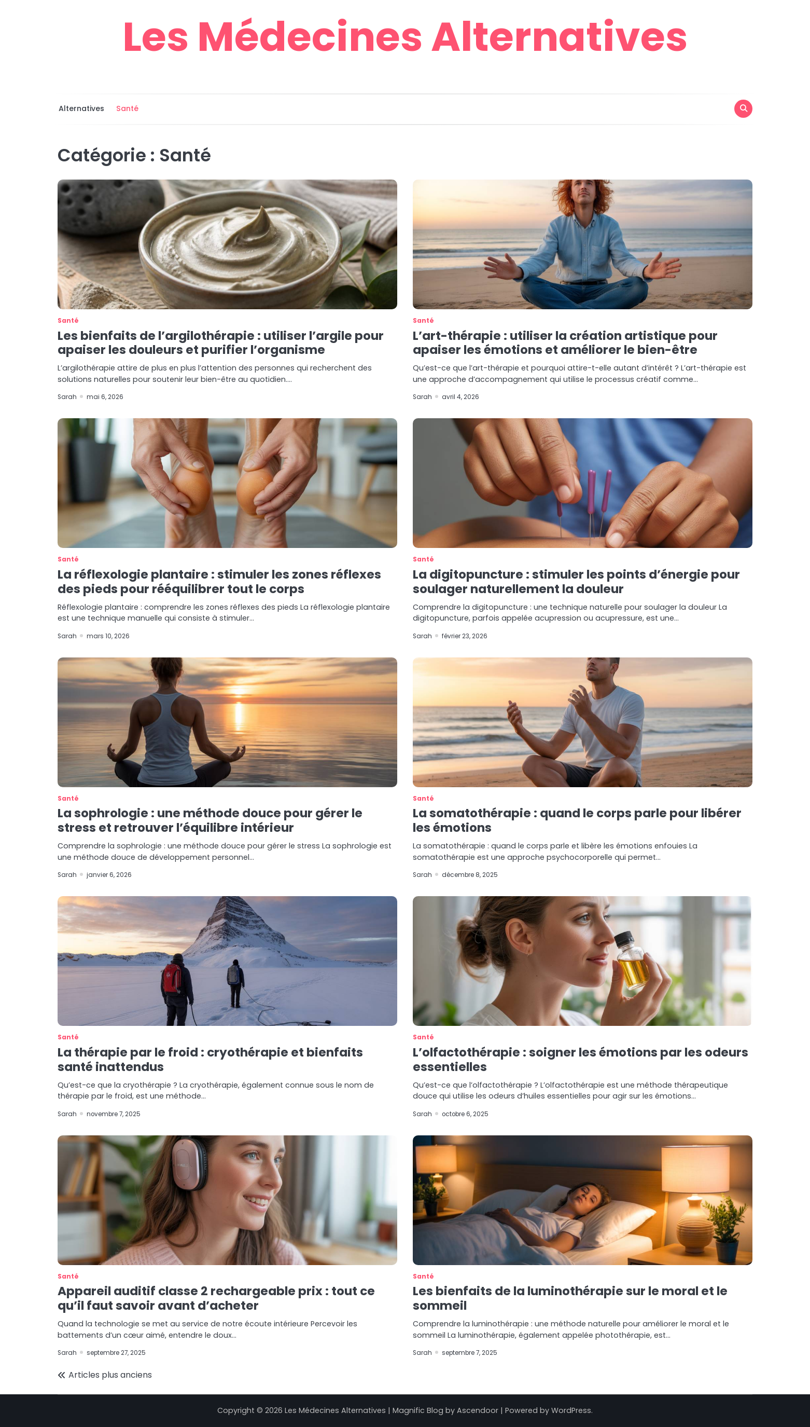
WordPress (571, 1410)
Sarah (67, 396)
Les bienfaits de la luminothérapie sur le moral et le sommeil (570, 1298)
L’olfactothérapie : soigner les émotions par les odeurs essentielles (580, 1059)
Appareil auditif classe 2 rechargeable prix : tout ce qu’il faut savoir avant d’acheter (216, 1298)
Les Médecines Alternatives (405, 36)
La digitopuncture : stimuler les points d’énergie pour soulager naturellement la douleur (576, 581)
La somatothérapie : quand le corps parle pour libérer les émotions (577, 820)
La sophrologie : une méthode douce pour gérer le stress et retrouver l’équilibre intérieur (210, 820)
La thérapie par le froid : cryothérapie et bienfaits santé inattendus (210, 1059)
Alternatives (81, 108)
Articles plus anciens (110, 1375)
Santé (126, 108)
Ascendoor (477, 1410)
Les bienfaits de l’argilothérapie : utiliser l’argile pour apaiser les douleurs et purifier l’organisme (221, 343)
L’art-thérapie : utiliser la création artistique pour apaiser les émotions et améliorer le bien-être (565, 343)
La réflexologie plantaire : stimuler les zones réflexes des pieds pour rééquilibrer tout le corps (219, 581)
